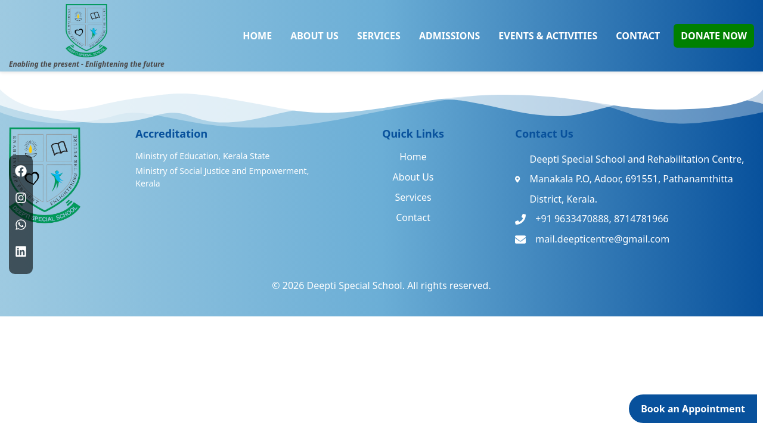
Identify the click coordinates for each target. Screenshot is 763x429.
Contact (413, 217)
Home (413, 156)
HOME (257, 35)
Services (413, 197)
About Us (413, 177)
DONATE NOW (714, 35)
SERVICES (379, 35)
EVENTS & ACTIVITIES (547, 35)
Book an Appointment (693, 408)
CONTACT (638, 35)
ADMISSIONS (449, 35)
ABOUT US (314, 35)
